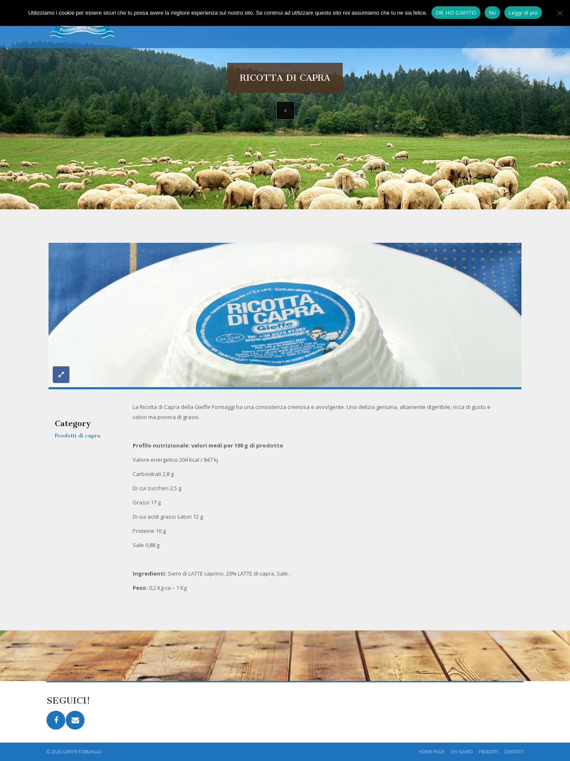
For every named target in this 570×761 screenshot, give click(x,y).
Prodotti (488, 751)
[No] (559, 13)
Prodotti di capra (77, 435)
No (492, 13)
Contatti (514, 751)
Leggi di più (523, 13)
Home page (431, 751)
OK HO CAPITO (456, 13)
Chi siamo (461, 751)
